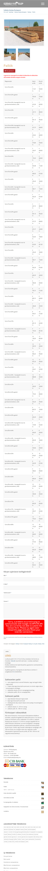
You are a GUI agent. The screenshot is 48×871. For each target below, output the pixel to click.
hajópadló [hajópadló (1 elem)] (30, 824)
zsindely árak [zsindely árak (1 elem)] (11, 829)
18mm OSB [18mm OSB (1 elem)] (32, 815)
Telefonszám (7, 593)
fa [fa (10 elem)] (13, 819)
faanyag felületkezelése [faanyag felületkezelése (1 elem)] (24, 819)
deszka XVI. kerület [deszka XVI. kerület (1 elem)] (8, 819)
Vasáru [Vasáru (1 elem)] (23, 827)
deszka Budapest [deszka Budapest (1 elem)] (32, 817)
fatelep (17, 631)
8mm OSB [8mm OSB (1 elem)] (11, 815)
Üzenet (6, 601)
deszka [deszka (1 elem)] (25, 817)
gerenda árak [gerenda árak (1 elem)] (25, 824)
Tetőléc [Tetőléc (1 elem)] (19, 827)
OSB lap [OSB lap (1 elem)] (37, 824)
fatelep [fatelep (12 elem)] (9, 822)
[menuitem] (41, 3)
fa (32, 631)
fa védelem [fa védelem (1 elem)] (18, 822)
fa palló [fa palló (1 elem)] (5, 822)
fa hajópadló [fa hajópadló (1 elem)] (32, 819)
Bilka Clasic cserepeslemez (11, 862)
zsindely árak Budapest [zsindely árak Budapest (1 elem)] (20, 829)
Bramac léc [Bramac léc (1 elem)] (12, 817)
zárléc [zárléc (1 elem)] (27, 829)
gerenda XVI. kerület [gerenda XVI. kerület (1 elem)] (16, 824)
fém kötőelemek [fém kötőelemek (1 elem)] (30, 822)
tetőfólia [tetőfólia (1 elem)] (15, 827)
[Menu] (41, 3)
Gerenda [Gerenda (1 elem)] (36, 822)
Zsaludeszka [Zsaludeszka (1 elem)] (38, 827)
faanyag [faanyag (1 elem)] (16, 819)
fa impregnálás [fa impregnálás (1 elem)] (39, 819)
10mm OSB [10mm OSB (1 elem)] (16, 815)
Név (5, 575)
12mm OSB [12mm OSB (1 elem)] (21, 815)
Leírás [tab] (7, 639)
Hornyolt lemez (8, 844)
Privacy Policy (40, 624)
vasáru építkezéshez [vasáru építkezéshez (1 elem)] (29, 827)
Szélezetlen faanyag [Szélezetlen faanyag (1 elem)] (8, 827)
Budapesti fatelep (27, 631)
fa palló (36, 631)
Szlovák (13, 649)
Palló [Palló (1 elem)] (41, 824)
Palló (43, 631)
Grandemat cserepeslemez (11, 850)
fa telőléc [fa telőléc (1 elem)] (14, 822)
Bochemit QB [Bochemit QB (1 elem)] (7, 817)
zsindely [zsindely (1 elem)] (6, 829)
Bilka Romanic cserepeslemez (12, 853)
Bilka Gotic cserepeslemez (11, 856)
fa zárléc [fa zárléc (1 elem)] (24, 822)
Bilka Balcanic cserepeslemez (11, 859)
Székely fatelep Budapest (12, 10)
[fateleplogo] (20, 3)
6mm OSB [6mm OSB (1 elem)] (6, 815)
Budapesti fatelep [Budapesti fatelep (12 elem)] (20, 817)
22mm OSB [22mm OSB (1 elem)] (38, 815)
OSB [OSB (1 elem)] (34, 824)
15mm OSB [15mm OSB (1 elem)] (27, 815)
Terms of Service (19, 625)
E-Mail (6, 584)
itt (14, 660)
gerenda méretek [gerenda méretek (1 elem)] (7, 824)
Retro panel (7, 847)
